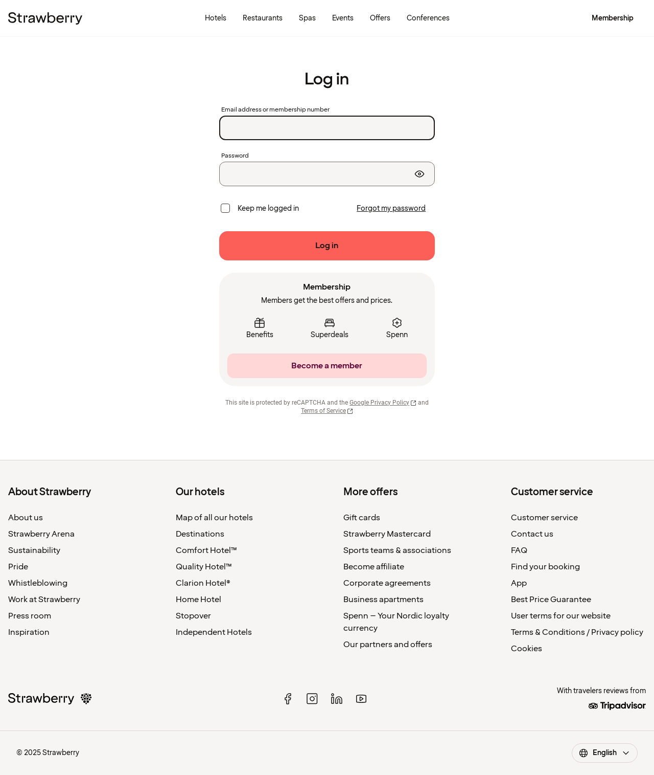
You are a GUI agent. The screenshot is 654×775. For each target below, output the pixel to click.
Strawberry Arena (41, 534)
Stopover (193, 616)
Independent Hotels (214, 632)
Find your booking (545, 566)
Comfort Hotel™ (206, 550)
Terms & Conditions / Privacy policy (577, 632)
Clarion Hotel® (203, 583)
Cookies (526, 648)
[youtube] (361, 699)
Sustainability (34, 550)
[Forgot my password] (391, 208)
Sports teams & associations (397, 550)
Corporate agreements (387, 583)
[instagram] (312, 699)
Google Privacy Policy (382, 402)
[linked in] (337, 699)
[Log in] (327, 245)
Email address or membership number (275, 110)
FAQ (519, 550)
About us (25, 517)
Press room (29, 616)
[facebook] (288, 699)
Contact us (532, 534)
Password (235, 156)
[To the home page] (45, 18)
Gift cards (361, 517)
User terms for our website (561, 616)
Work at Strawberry (44, 599)
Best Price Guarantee (551, 599)
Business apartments (383, 599)
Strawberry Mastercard (387, 534)
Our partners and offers (387, 644)
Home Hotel (198, 599)
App (519, 583)
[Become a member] (327, 365)
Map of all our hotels (214, 517)
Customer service (544, 517)
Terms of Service (327, 410)
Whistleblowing (37, 583)
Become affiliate (373, 566)
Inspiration (29, 632)
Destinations (200, 534)
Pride (18, 566)
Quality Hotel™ (204, 566)
